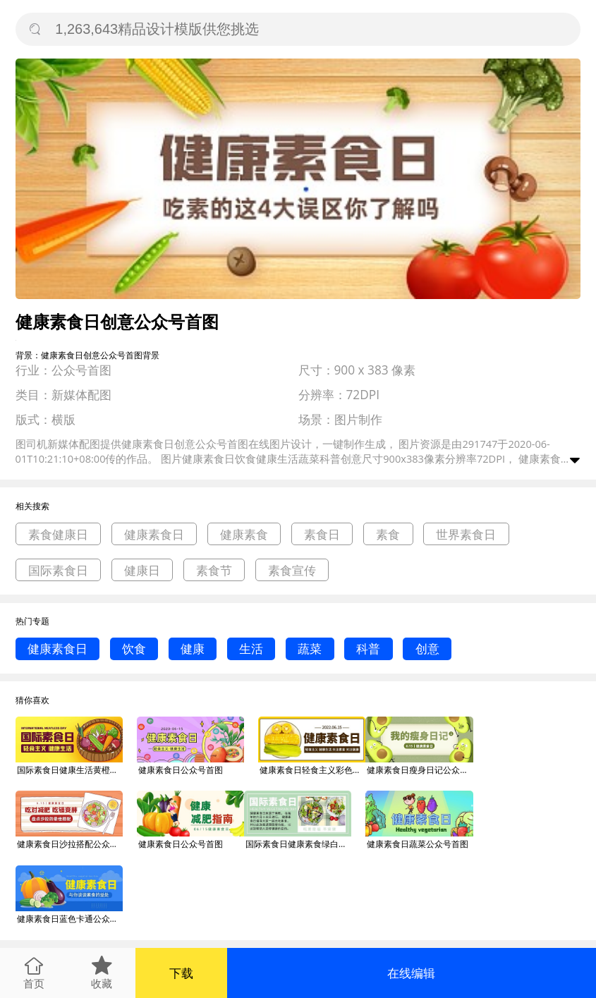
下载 (181, 973)
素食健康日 (58, 534)
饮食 (134, 648)
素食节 (214, 570)
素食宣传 (292, 570)
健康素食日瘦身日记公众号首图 (420, 770)
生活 (251, 648)
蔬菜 (310, 648)
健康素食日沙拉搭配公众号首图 (70, 844)
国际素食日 (58, 570)
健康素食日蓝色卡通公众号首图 (70, 919)
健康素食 (244, 534)
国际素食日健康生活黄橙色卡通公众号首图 (70, 770)
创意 (427, 648)
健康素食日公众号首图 (180, 770)
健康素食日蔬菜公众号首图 (417, 844)
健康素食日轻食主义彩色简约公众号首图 (312, 770)
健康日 (142, 570)
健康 (193, 648)
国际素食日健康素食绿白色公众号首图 (298, 844)
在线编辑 (411, 973)
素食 (388, 534)
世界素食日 (466, 534)
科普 (368, 648)
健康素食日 (154, 534)
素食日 (322, 534)
